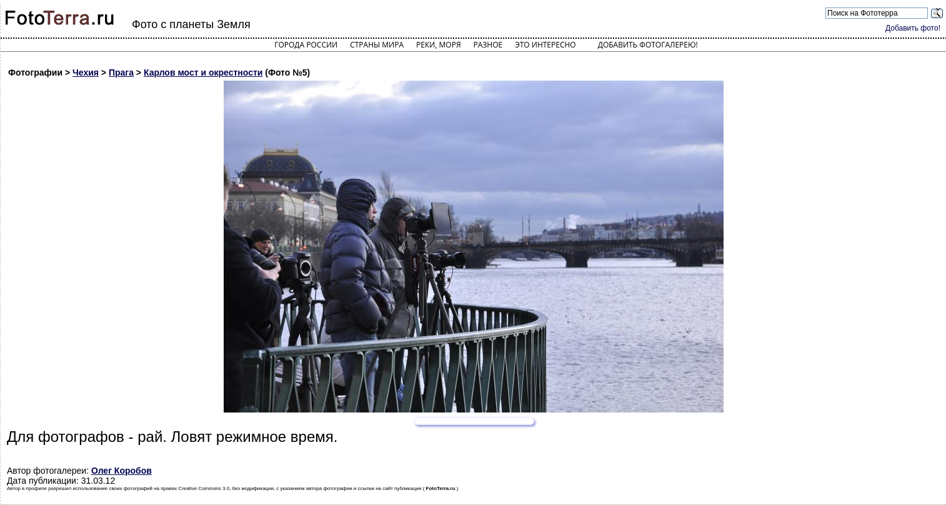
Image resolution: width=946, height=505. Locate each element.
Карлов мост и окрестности (203, 73)
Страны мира (377, 44)
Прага (121, 73)
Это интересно (545, 44)
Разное (488, 44)
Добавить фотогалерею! (648, 44)
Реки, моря (438, 44)
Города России (305, 44)
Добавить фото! (912, 28)
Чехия (85, 73)
